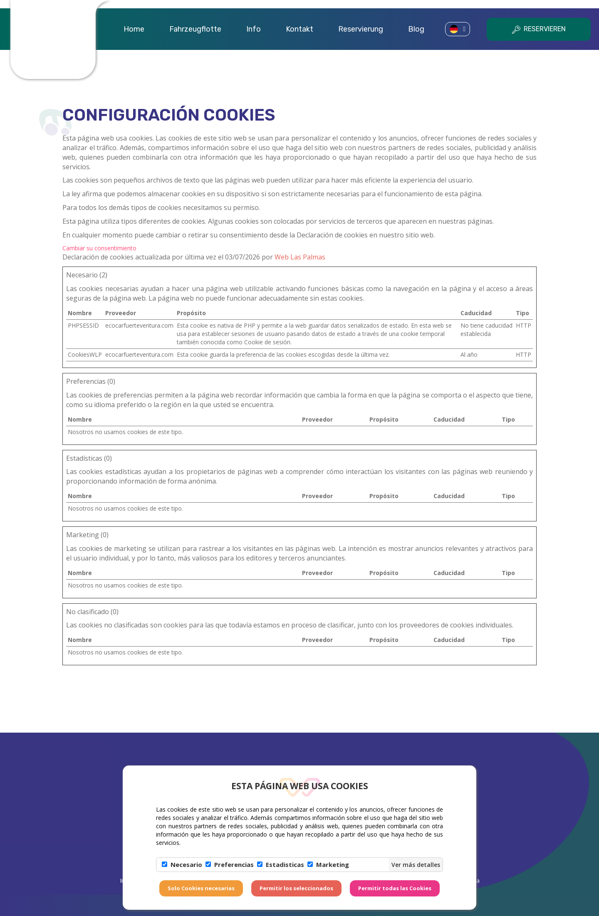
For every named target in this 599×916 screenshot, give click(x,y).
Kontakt (299, 29)
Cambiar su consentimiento (99, 248)
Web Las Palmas (300, 257)
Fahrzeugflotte (195, 29)
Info (253, 29)
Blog (416, 29)
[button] (457, 29)
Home (134, 29)
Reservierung (360, 29)
